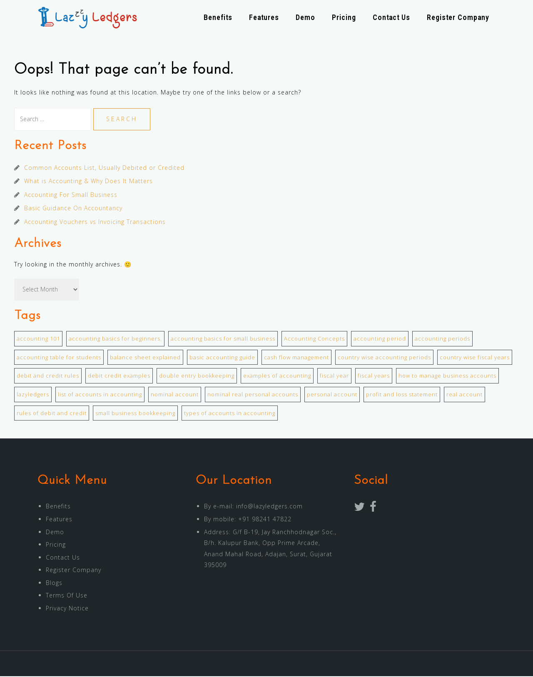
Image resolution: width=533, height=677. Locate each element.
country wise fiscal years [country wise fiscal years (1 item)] (475, 358)
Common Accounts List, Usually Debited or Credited (104, 168)
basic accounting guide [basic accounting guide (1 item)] (222, 358)
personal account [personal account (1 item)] (332, 395)
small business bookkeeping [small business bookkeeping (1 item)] (135, 414)
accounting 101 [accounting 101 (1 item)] (38, 339)
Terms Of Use (66, 596)
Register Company (458, 17)
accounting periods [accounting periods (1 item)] (442, 339)
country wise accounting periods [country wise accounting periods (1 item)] (384, 358)
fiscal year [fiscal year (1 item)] (334, 376)
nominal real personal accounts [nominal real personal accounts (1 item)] (252, 395)
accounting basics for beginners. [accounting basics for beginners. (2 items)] (115, 339)
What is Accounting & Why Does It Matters (88, 182)
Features (264, 17)
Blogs (54, 583)
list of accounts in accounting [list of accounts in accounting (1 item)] (100, 395)
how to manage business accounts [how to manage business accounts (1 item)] (447, 376)
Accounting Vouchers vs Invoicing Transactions (95, 222)
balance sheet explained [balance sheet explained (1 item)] (145, 358)
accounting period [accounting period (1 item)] (380, 339)
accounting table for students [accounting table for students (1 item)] (59, 358)
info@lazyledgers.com (269, 507)
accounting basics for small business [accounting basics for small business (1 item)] (223, 339)
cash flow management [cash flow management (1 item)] (296, 358)
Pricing (344, 17)
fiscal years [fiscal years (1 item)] (374, 376)
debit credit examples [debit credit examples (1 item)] (119, 376)
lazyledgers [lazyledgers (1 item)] (33, 395)
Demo (305, 17)
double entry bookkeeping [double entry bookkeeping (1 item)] (196, 376)
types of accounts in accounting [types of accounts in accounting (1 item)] (229, 414)
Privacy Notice (67, 609)
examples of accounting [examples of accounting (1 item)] (277, 376)
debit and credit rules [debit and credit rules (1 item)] (48, 376)
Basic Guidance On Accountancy (73, 209)
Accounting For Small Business (70, 195)
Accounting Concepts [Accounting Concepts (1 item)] (314, 339)
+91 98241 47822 (264, 520)
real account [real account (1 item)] (464, 395)
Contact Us (391, 17)
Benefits (218, 17)
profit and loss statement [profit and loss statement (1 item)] (402, 395)
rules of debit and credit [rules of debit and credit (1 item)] (52, 414)
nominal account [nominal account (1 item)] (175, 395)
